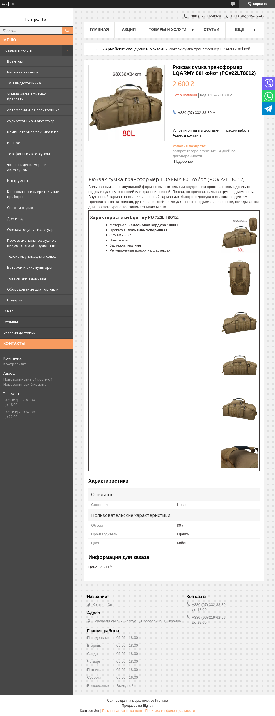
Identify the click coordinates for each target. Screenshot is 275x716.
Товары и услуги (17, 50)
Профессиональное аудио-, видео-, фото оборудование (32, 243)
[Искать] (67, 30)
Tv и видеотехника (24, 83)
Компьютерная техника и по (33, 131)
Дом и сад (15, 218)
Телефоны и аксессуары (28, 153)
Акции (129, 29)
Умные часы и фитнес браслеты (26, 96)
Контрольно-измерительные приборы (33, 194)
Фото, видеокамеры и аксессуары (27, 167)
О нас (8, 311)
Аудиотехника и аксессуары (32, 120)
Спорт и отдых (20, 207)
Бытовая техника (22, 72)
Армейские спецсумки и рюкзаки (134, 49)
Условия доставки (19, 332)
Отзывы (10, 321)
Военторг (15, 61)
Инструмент (18, 180)
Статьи (211, 29)
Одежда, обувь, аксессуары (31, 229)
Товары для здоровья (26, 278)
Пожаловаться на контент (122, 711)
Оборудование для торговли (33, 289)
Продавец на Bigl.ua (137, 706)
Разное (13, 142)
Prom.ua (161, 701)
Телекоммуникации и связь (31, 256)
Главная (99, 29)
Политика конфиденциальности (170, 711)
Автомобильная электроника (33, 109)
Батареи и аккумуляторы (29, 267)
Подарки (15, 300)
